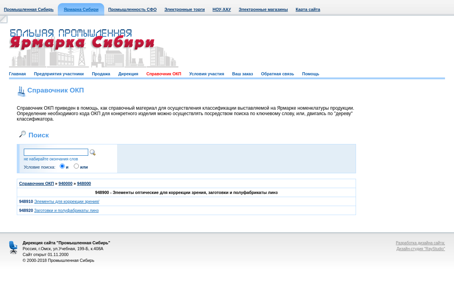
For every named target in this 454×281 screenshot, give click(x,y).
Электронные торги (184, 9)
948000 (84, 183)
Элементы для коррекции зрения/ (67, 201)
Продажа (101, 73)
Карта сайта (308, 9)
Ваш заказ (242, 73)
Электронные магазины (263, 9)
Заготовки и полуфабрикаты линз (66, 210)
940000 (66, 183)
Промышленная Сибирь (28, 9)
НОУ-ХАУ (222, 9)
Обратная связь (277, 73)
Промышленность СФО (132, 9)
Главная (17, 73)
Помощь (310, 73)
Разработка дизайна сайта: (420, 243)
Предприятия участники (59, 73)
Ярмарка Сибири (81, 9)
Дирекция (128, 73)
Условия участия (206, 73)
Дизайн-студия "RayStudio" (421, 249)
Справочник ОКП (163, 73)
